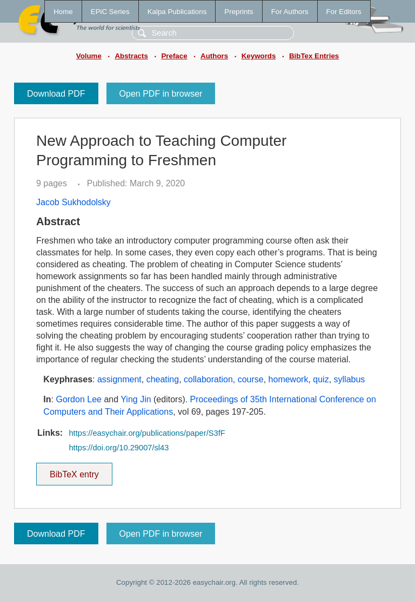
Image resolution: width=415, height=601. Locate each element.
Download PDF (56, 93)
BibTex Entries (314, 56)
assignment (119, 379)
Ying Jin (136, 399)
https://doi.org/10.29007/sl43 (119, 447)
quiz (321, 379)
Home (63, 12)
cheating (162, 379)
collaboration (208, 379)
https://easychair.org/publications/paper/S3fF (147, 433)
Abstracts (131, 56)
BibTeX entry (74, 471)
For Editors (344, 12)
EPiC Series (110, 12)
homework (289, 379)
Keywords (259, 56)
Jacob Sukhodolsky (73, 202)
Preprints (238, 12)
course (251, 379)
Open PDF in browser (161, 93)
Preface (174, 56)
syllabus (349, 379)
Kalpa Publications (177, 12)
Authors (214, 56)
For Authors (290, 12)
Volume (89, 56)
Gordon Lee (79, 399)
